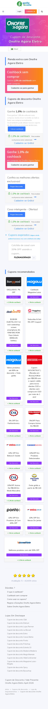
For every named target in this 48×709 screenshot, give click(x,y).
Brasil (14, 49)
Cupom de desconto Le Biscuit (19, 630)
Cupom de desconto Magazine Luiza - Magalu (22, 662)
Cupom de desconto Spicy (17, 667)
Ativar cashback (16, 129)
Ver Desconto (13, 297)
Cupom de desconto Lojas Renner (20, 627)
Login (19, 11)
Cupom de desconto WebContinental (21, 658)
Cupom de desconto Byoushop (19, 671)
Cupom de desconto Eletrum (18, 623)
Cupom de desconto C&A (17, 620)
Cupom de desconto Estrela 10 (19, 647)
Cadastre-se (30, 11)
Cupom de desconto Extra (17, 634)
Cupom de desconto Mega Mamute (20, 654)
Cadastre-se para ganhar (22, 88)
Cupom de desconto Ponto (17, 640)
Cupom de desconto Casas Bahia (20, 637)
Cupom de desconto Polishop (18, 644)
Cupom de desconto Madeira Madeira (22, 651)
